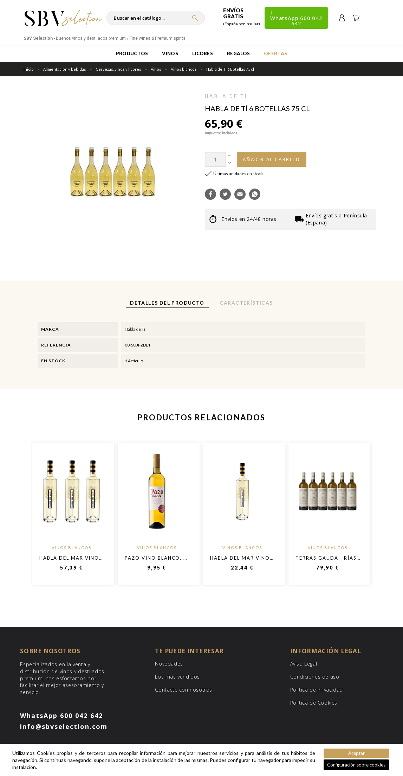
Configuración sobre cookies (356, 765)
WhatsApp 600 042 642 (61, 715)
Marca (50, 329)
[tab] (167, 303)
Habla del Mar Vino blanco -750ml (92, 558)
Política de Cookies (313, 702)
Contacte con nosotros (183, 689)
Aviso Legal (303, 663)
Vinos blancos (71, 547)
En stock (53, 360)
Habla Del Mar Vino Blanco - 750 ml (265, 558)
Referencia (56, 345)
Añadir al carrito (271, 159)
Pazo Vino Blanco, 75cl (161, 558)
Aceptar (356, 753)
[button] (210, 194)
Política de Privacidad (316, 689)
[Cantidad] (215, 159)
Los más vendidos (177, 676)
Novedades (169, 663)
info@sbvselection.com (64, 726)
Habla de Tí (226, 96)
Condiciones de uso (314, 676)
